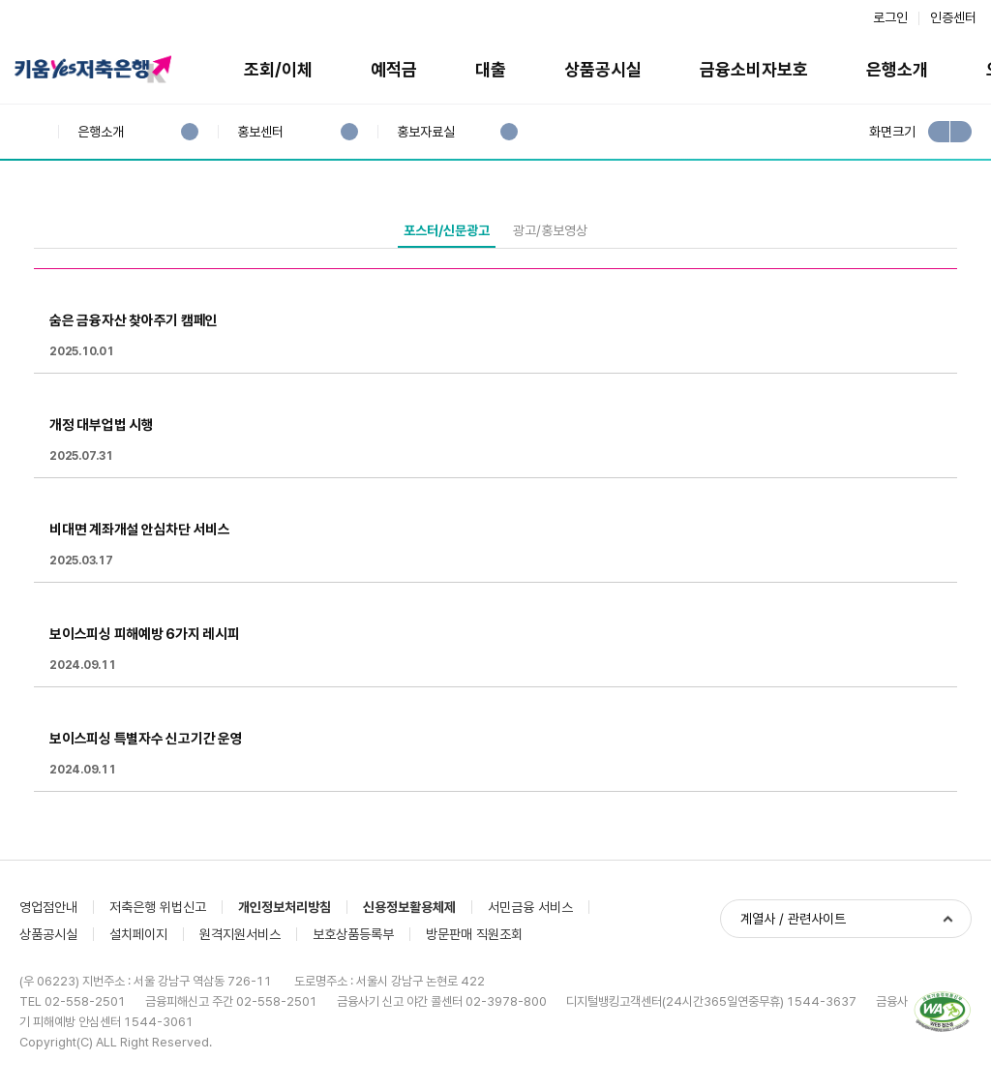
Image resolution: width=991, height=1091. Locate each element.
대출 (490, 69)
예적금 (394, 69)
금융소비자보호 (754, 69)
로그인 (890, 17)
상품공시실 (603, 69)
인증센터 (953, 17)
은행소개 (897, 69)
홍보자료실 (425, 132)
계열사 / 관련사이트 (793, 918)
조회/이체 (278, 69)
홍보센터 (260, 132)
